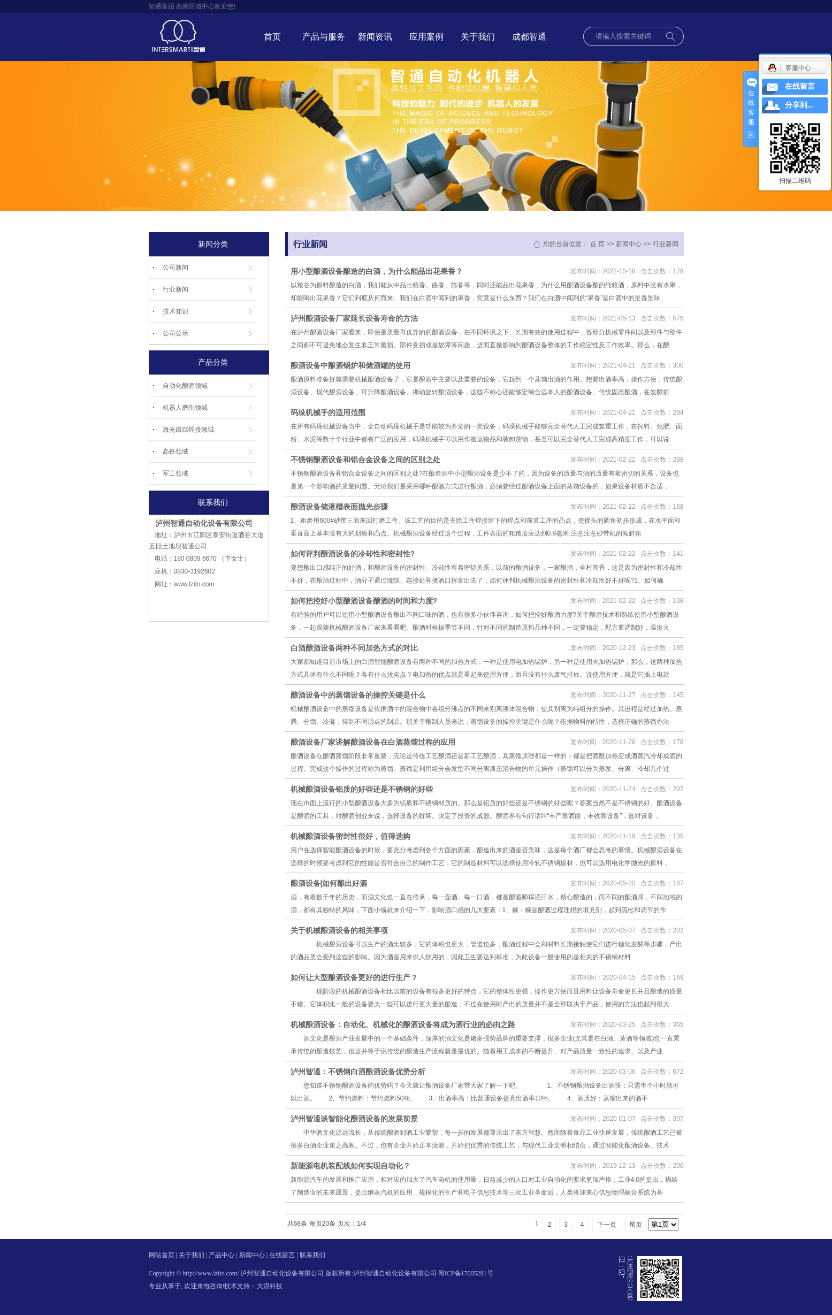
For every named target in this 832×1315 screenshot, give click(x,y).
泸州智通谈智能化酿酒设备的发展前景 (354, 1118)
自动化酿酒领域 (185, 385)
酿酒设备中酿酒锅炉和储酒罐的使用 (350, 365)
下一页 (606, 1224)
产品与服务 (323, 36)
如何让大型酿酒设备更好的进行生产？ (354, 977)
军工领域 (175, 473)
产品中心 (221, 1255)
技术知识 (175, 311)
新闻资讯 (375, 36)
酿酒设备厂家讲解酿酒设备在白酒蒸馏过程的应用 (373, 742)
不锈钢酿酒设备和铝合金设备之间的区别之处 (365, 459)
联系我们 (312, 1255)
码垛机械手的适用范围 (328, 412)
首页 (272, 36)
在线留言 (282, 1255)
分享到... (799, 105)
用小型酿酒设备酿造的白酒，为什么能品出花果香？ (377, 271)
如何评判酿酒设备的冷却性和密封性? (353, 553)
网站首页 (161, 1255)
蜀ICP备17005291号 (465, 1273)
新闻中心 (629, 244)
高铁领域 (175, 451)
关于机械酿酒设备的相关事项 (339, 930)
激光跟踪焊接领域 (188, 429)
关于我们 (478, 36)
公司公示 (175, 333)
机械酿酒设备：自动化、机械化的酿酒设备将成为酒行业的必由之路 (403, 1024)
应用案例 (426, 36)
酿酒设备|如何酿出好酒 (329, 883)
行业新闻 (175, 289)
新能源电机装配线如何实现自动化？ (350, 1165)
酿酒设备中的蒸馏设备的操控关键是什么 (358, 695)
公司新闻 (175, 267)
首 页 (597, 244)
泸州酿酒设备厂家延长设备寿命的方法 (354, 318)
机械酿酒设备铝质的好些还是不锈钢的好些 (362, 789)
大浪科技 (270, 1286)
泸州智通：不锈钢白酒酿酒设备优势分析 (358, 1071)
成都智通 (529, 36)
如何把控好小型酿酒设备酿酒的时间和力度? (364, 601)
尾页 (635, 1224)
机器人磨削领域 (185, 407)
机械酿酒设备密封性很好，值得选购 (350, 836)
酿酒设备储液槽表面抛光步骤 (339, 506)
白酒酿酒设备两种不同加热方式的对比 (354, 648)
